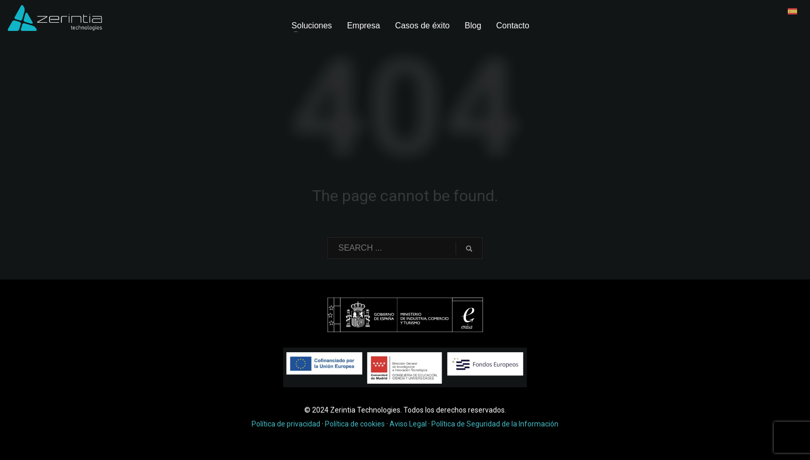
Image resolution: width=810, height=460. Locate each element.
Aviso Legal (408, 424)
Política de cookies (355, 424)
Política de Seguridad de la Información (494, 424)
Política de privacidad (286, 424)
